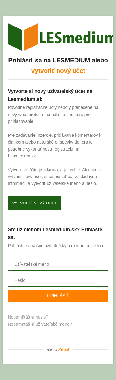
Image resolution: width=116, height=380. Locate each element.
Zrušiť (63, 349)
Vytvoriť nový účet (58, 70)
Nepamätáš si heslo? (28, 317)
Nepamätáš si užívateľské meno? (40, 324)
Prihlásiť (58, 295)
